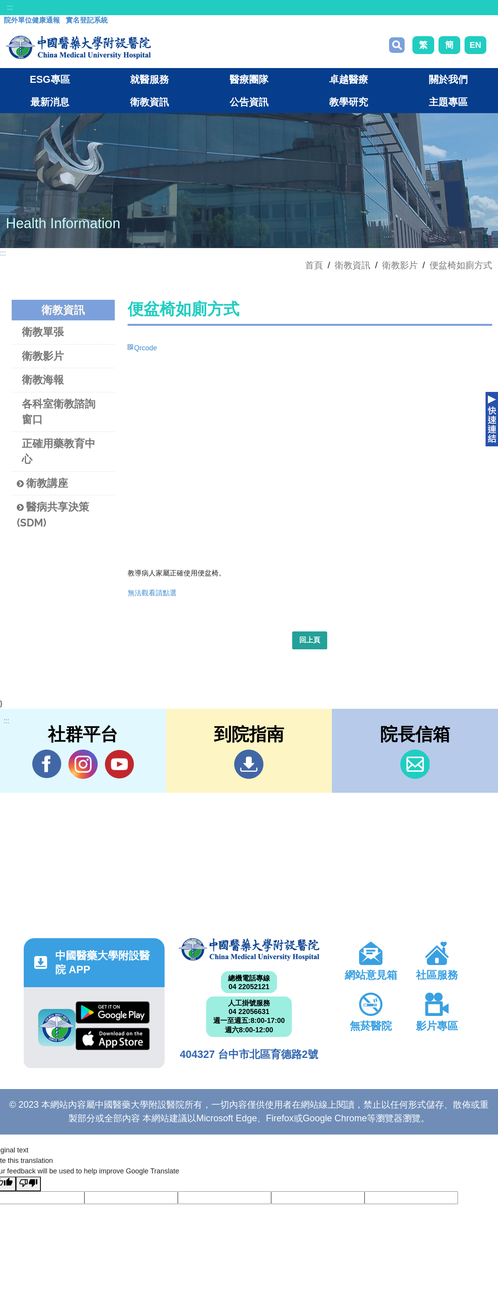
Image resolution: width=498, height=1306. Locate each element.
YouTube (119, 764)
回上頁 (309, 640)
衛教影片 (400, 265)
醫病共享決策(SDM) (53, 515)
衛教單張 (43, 332)
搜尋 (397, 45)
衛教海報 (43, 380)
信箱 (415, 764)
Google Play (112, 1012)
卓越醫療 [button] (348, 79)
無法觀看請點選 (152, 593)
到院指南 (248, 764)
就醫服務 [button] (149, 79)
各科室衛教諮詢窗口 (58, 412)
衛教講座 (42, 483)
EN (475, 45)
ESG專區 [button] (50, 79)
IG (83, 764)
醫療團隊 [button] (249, 79)
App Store (112, 1039)
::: (10, 7)
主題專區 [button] (448, 101)
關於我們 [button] (448, 79)
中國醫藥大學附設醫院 (249, 949)
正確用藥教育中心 (58, 451)
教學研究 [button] (348, 101)
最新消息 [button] (49, 101)
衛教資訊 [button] (149, 101)
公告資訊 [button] (249, 101)
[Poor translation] (28, 1184)
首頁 (314, 265)
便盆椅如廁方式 (461, 265)
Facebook (46, 764)
